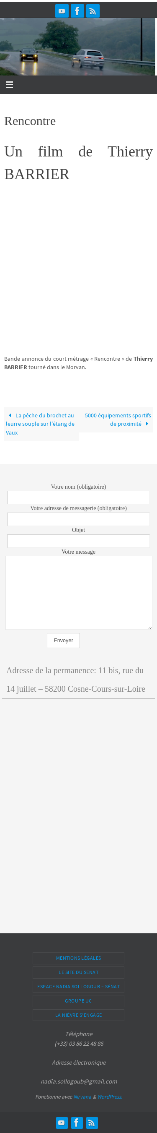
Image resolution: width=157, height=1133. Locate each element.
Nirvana (82, 1096)
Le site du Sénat (78, 972)
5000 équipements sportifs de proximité (118, 419)
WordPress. (109, 1096)
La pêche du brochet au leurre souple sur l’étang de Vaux (40, 424)
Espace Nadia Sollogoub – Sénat (78, 986)
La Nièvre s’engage (78, 1015)
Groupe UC (78, 1001)
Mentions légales (78, 958)
